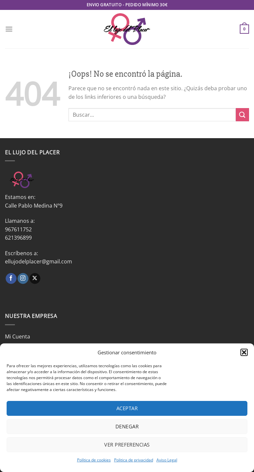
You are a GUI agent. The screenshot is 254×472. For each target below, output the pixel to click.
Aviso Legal (166, 460)
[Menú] (9, 29)
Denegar (127, 426)
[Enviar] (242, 114)
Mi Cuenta (17, 336)
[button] (244, 352)
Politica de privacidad (133, 460)
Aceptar (127, 408)
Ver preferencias (126, 444)
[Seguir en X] (34, 278)
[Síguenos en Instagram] (23, 278)
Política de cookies (94, 460)
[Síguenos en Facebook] (11, 278)
